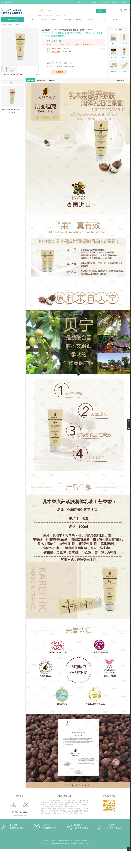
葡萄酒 (58, 15)
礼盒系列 (43, 19)
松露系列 (55, 19)
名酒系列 (79, 19)
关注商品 (6, 74)
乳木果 (17, 24)
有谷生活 (61, 840)
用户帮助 (77, 840)
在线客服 (13, 804)
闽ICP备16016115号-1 (82, 843)
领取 (70, 51)
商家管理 (125, 2)
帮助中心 (115, 2)
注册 (86, 2)
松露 (44, 15)
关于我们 (114, 19)
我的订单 (94, 2)
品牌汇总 (103, 19)
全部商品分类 (12, 19)
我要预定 (59, 72)
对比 (12, 74)
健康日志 (54, 840)
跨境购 (90, 19)
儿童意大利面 (66, 19)
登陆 (79, 2)
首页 (31, 19)
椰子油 (63, 15)
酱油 (48, 15)
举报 (37, 74)
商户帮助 (69, 840)
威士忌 (53, 15)
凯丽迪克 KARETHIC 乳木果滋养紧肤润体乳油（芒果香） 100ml (12, 109)
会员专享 (84, 840)
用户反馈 (26, 804)
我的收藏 (104, 2)
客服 (21, 74)
